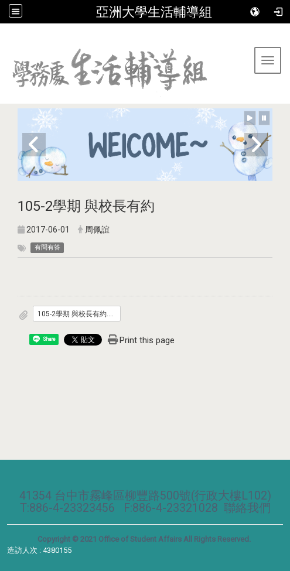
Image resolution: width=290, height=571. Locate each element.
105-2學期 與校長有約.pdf (77, 314)
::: (4, 37)
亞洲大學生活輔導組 (154, 11)
